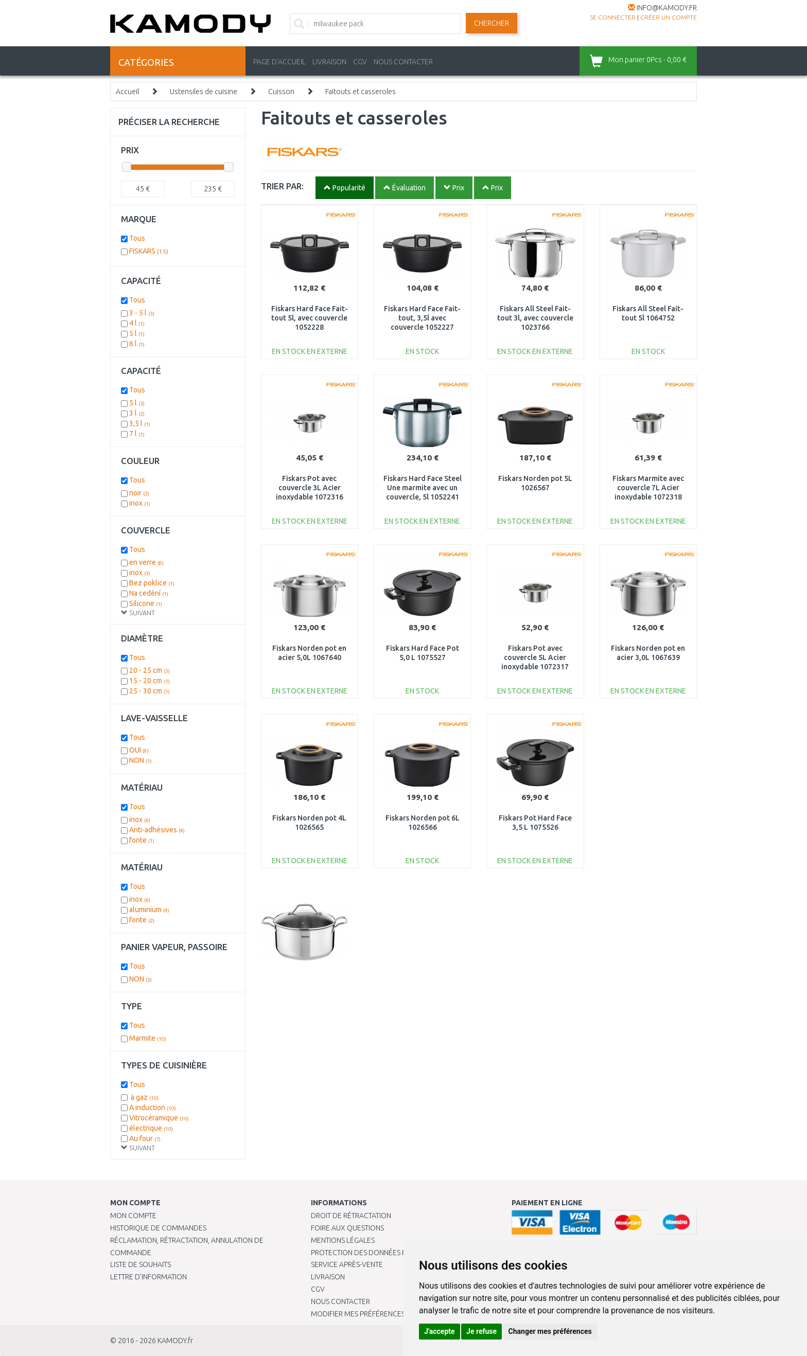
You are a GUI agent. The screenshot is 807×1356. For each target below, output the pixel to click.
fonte (141, 840)
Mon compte (133, 1215)
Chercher (491, 23)
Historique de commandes (158, 1228)
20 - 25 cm (149, 670)
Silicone (145, 603)
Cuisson (281, 91)
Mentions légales (343, 1240)
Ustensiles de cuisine (203, 91)
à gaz (144, 1097)
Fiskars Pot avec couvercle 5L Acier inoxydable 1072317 (535, 657)
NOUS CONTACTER (403, 62)
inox (139, 503)
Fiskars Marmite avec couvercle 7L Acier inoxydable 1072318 (648, 487)
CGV (360, 62)
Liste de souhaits (140, 1264)
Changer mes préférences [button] (550, 1331)
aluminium (149, 909)
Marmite (147, 1038)
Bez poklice (151, 583)
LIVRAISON (329, 62)
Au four (145, 1138)
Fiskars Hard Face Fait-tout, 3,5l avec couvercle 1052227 (422, 318)
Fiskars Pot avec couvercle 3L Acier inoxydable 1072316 (309, 487)
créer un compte (668, 17)
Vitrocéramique (159, 1118)
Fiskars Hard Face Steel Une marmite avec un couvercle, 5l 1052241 (422, 487)
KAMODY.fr (175, 1340)
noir (139, 493)
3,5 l (139, 423)
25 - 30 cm (149, 691)
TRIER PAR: (282, 186)
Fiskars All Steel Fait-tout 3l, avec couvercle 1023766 (535, 318)
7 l (137, 434)
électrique (151, 1128)
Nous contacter (340, 1301)
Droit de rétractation (351, 1215)
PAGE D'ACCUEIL (279, 62)
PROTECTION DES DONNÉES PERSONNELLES (381, 1252)
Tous (137, 238)
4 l (137, 323)
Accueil (127, 91)
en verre (146, 562)
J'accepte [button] (439, 1331)
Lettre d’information (148, 1277)
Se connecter (613, 17)
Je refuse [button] (481, 1331)
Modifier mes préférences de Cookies (379, 1314)
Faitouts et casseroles (360, 91)
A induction (152, 1107)
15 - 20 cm (149, 680)
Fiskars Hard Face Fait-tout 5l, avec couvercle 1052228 (309, 318)
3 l (137, 413)
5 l (137, 333)
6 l (137, 344)
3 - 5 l (141, 313)
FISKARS (148, 251)
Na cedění (148, 593)
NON (140, 760)
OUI (139, 750)
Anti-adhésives (157, 830)
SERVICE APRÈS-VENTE (347, 1264)
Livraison (328, 1277)
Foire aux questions (347, 1228)
